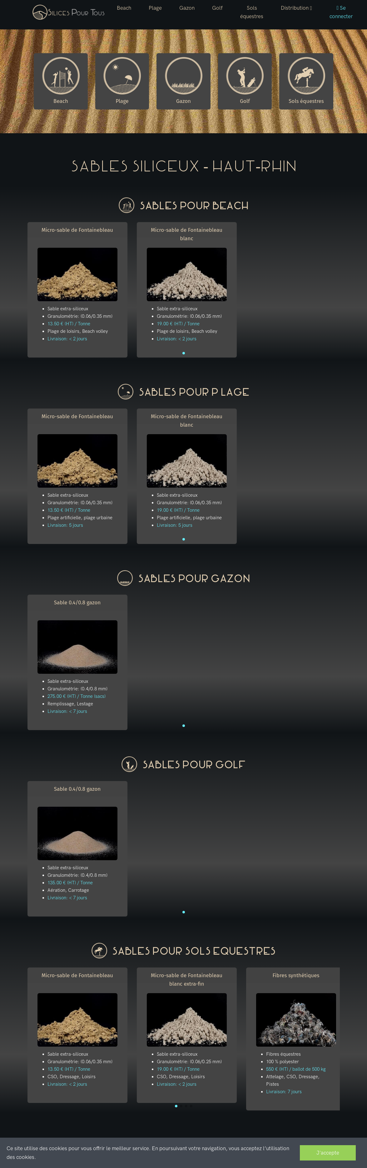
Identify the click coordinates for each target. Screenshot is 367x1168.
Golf (217, 8)
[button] (296, 8)
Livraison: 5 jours (65, 525)
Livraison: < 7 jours (67, 711)
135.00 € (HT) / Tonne (70, 883)
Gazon (187, 8)
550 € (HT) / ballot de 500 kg (296, 1069)
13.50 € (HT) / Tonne (68, 324)
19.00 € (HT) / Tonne (178, 324)
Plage (155, 8)
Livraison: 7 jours (284, 1091)
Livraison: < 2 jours (67, 339)
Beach (124, 8)
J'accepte (327, 1153)
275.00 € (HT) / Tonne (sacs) (76, 696)
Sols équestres (251, 12)
